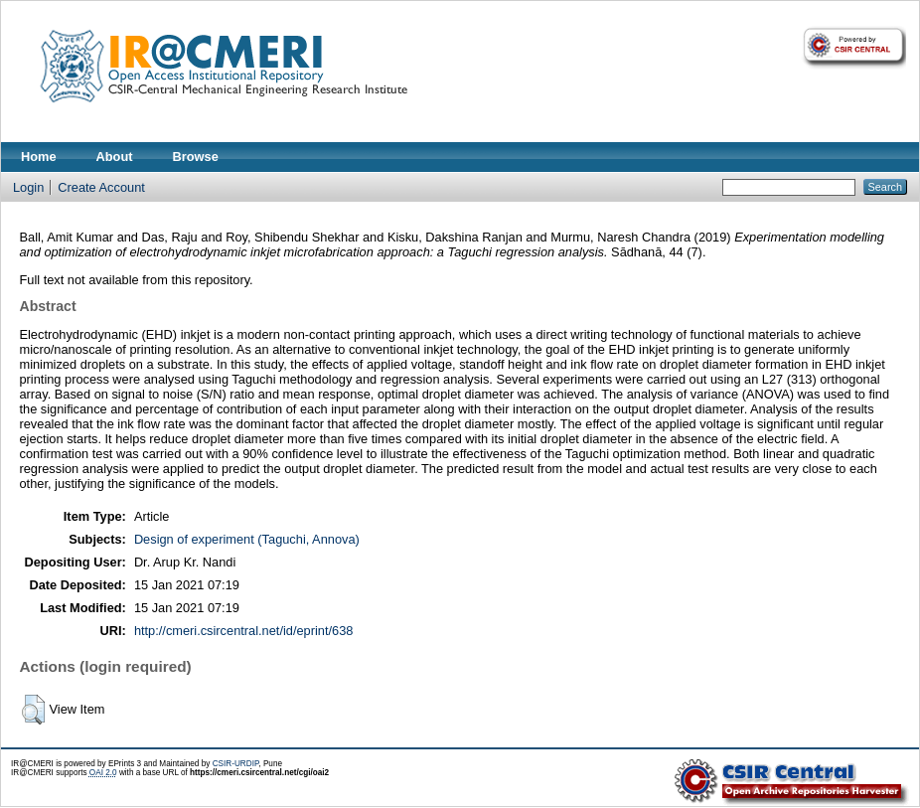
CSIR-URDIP (236, 763)
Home (39, 156)
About (114, 156)
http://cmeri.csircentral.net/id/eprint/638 (244, 630)
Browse (196, 156)
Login (28, 187)
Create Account (101, 187)
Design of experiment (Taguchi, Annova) (247, 539)
